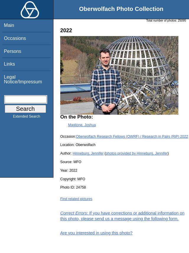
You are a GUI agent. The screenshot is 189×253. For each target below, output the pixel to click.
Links (9, 64)
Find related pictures (76, 199)
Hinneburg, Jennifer (88, 153)
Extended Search (26, 117)
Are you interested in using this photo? (96, 233)
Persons (12, 51)
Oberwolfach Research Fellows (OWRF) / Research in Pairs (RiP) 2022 (132, 136)
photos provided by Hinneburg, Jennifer (136, 153)
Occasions (15, 38)
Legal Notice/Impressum (23, 79)
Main (9, 25)
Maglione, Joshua (82, 125)
